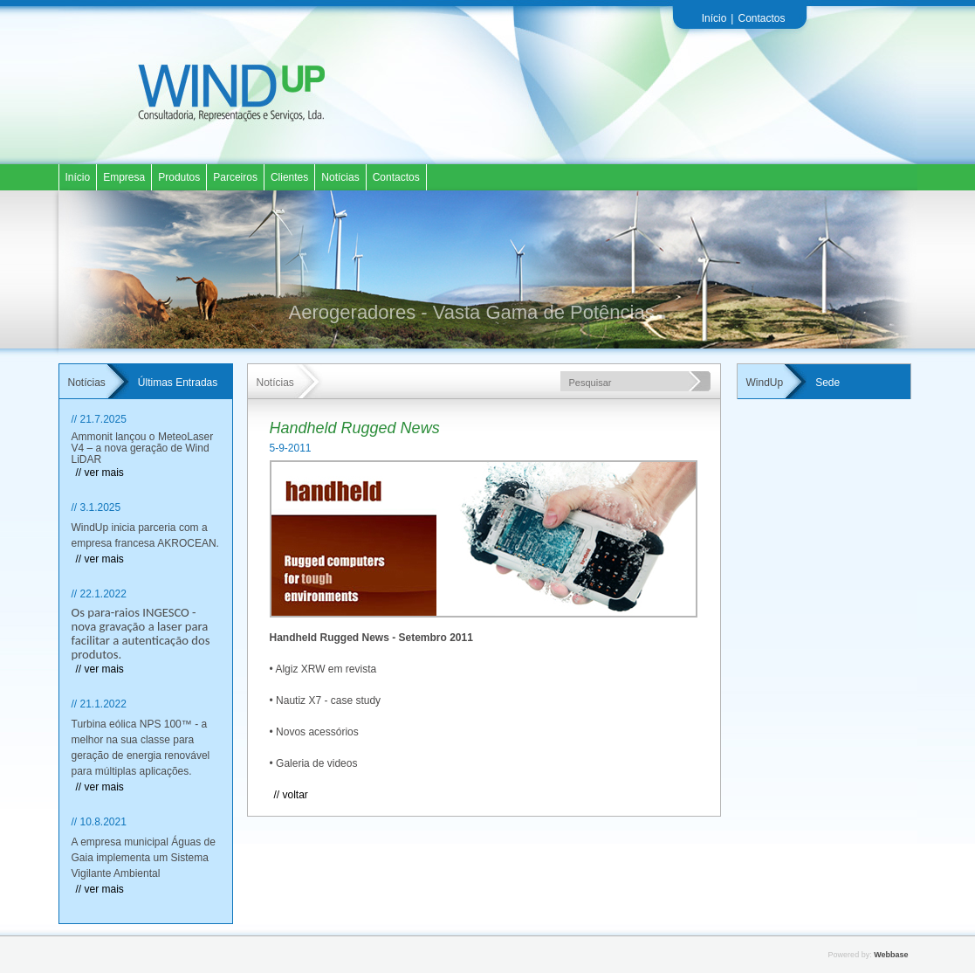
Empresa (124, 177)
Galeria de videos (316, 763)
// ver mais (100, 472)
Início (714, 18)
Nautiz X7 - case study (328, 700)
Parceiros (235, 177)
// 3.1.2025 (96, 507)
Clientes (289, 177)
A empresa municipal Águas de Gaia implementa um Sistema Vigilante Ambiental (144, 858)
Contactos (761, 18)
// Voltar (291, 795)
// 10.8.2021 (99, 822)
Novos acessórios (317, 732)
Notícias (340, 177)
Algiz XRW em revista (325, 669)
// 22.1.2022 (99, 594)
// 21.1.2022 (99, 704)
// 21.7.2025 (99, 419)
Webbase (891, 954)
